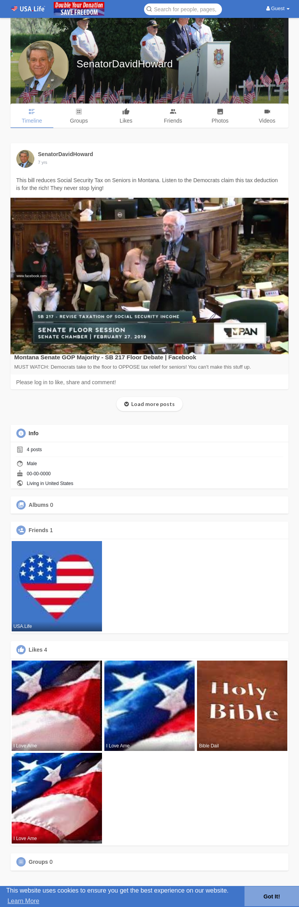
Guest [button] (278, 8)
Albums (39, 505)
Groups (38, 862)
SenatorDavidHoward (125, 64)
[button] (183, 8)
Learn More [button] (23, 901)
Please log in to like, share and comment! (66, 382)
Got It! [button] (272, 896)
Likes (36, 650)
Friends (39, 530)
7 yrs (42, 162)
